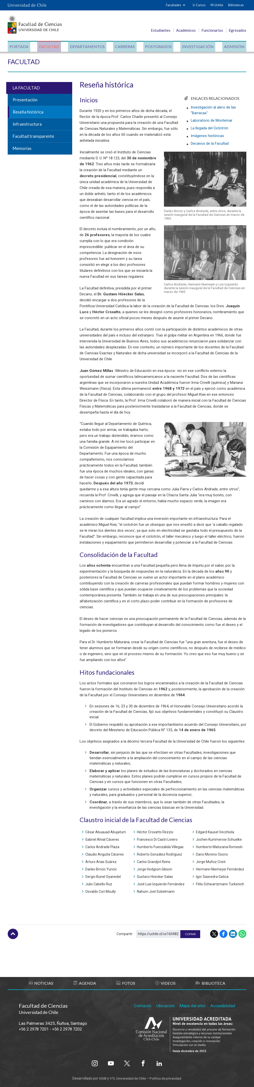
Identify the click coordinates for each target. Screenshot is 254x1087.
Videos (165, 983)
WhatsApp (242, 934)
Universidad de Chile (131, 1078)
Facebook (223, 934)
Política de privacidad (166, 1078)
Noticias (41, 983)
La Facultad (26, 88)
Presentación (25, 100)
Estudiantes (160, 30)
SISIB (101, 1078)
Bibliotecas (236, 5)
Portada (19, 46)
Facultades (173, 5)
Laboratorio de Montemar (212, 120)
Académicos (186, 30)
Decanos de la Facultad (210, 142)
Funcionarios (212, 30)
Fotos (126, 983)
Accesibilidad (222, 1005)
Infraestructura (27, 124)
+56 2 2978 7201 (35, 1029)
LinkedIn (233, 934)
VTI (111, 1078)
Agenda (85, 983)
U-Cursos (199, 5)
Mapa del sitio (192, 1005)
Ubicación (165, 1005)
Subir (13, 934)
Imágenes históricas (207, 135)
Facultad (49, 46)
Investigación (197, 46)
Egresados (237, 30)
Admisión (233, 46)
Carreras (125, 46)
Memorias (22, 148)
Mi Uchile (217, 5)
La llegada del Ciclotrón (210, 128)
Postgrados (158, 46)
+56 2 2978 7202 (71, 1029)
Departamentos (87, 46)
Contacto (142, 1005)
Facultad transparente (33, 136)
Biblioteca (210, 983)
